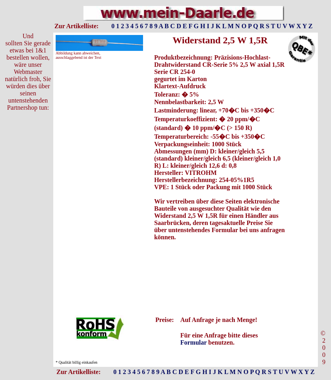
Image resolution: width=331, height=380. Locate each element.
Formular (193, 342)
